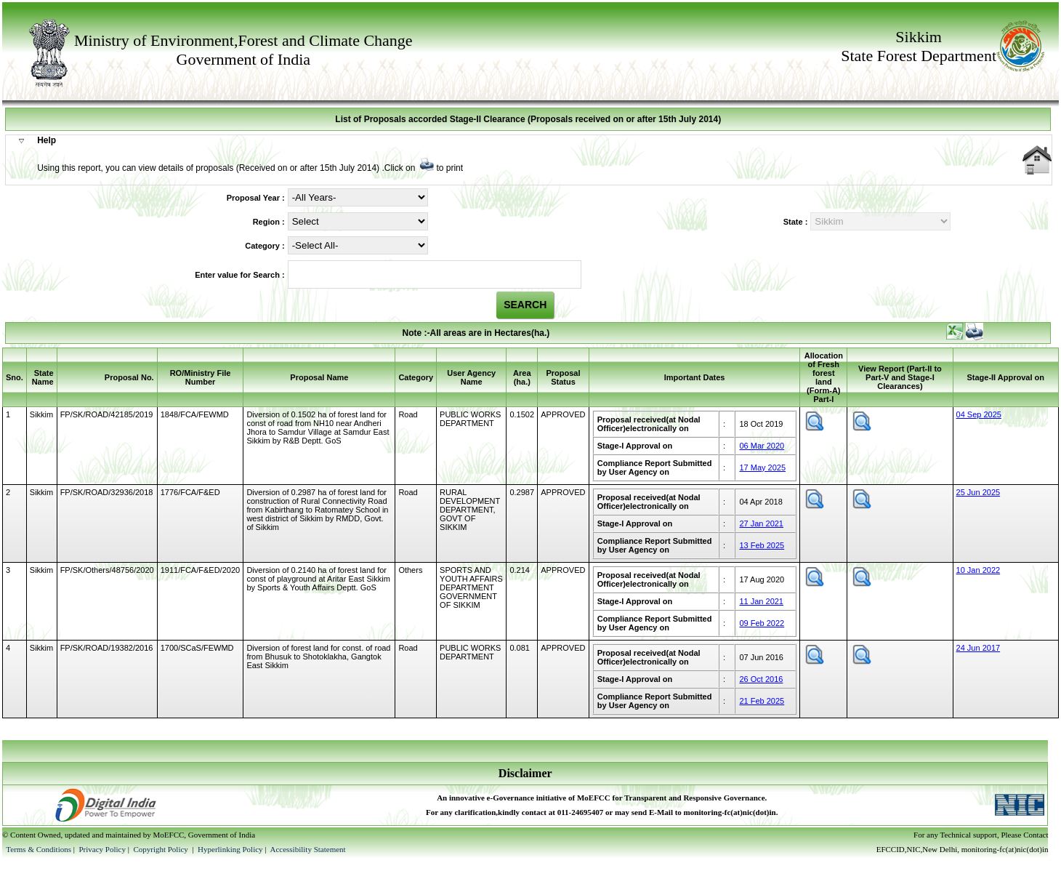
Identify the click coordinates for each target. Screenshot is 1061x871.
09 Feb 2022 (761, 623)
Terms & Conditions (38, 849)
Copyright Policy (161, 849)
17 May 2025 (762, 467)
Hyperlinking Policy (230, 849)
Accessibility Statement (307, 849)
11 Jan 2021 (761, 601)
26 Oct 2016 (761, 679)
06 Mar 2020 (761, 445)
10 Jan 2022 (978, 570)
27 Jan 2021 (761, 523)
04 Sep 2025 (978, 414)
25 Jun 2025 (978, 492)
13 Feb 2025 (761, 545)
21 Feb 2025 (761, 701)
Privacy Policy (102, 849)
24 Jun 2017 (978, 647)
